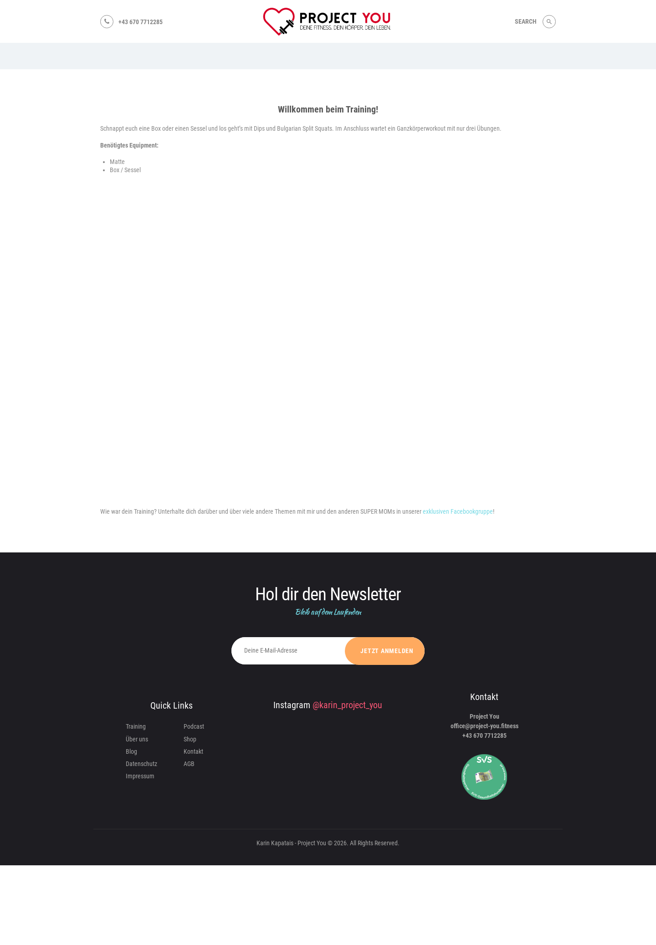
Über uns (137, 739)
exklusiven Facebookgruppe (457, 511)
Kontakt (193, 751)
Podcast (194, 726)
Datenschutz (141, 763)
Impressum (140, 776)
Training (136, 726)
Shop (190, 739)
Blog (131, 751)
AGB (189, 763)
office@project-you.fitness (484, 726)
